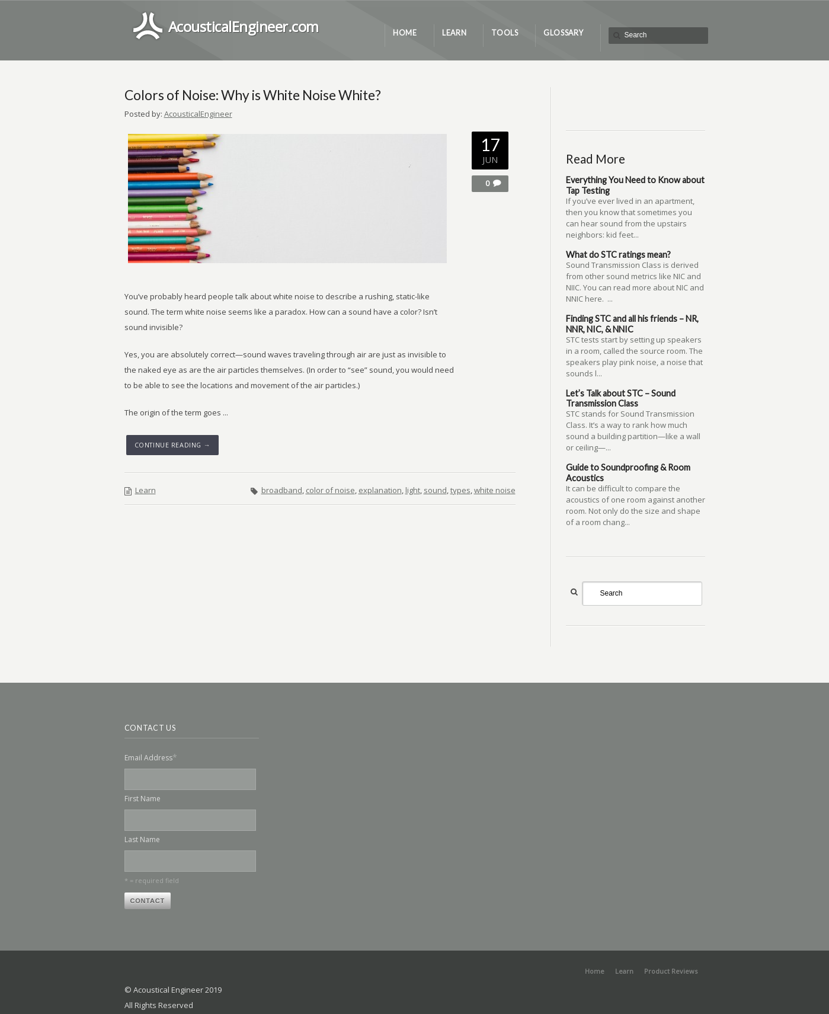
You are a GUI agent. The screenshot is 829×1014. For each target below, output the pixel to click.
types (460, 490)
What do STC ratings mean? (618, 254)
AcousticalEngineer (198, 113)
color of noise (330, 490)
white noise (495, 490)
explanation (380, 490)
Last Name (142, 839)
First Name (142, 799)
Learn (145, 490)
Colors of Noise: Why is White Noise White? (252, 95)
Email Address (150, 757)
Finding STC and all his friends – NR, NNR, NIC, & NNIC (632, 324)
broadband (281, 490)
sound (435, 490)
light (412, 490)
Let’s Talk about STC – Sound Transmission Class (621, 398)
